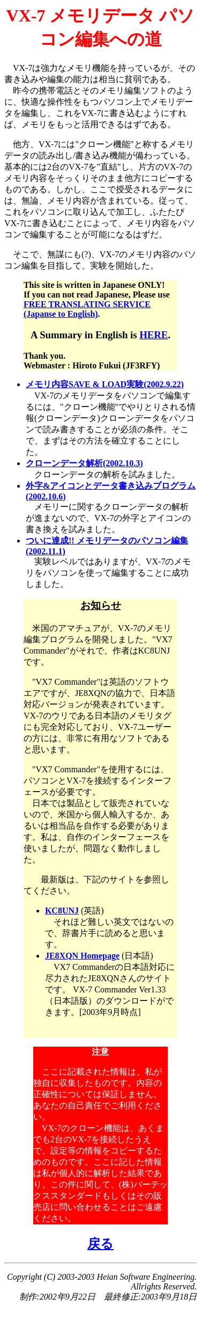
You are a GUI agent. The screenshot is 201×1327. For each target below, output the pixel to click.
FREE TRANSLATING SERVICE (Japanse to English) (87, 309)
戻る (100, 1244)
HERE (153, 334)
